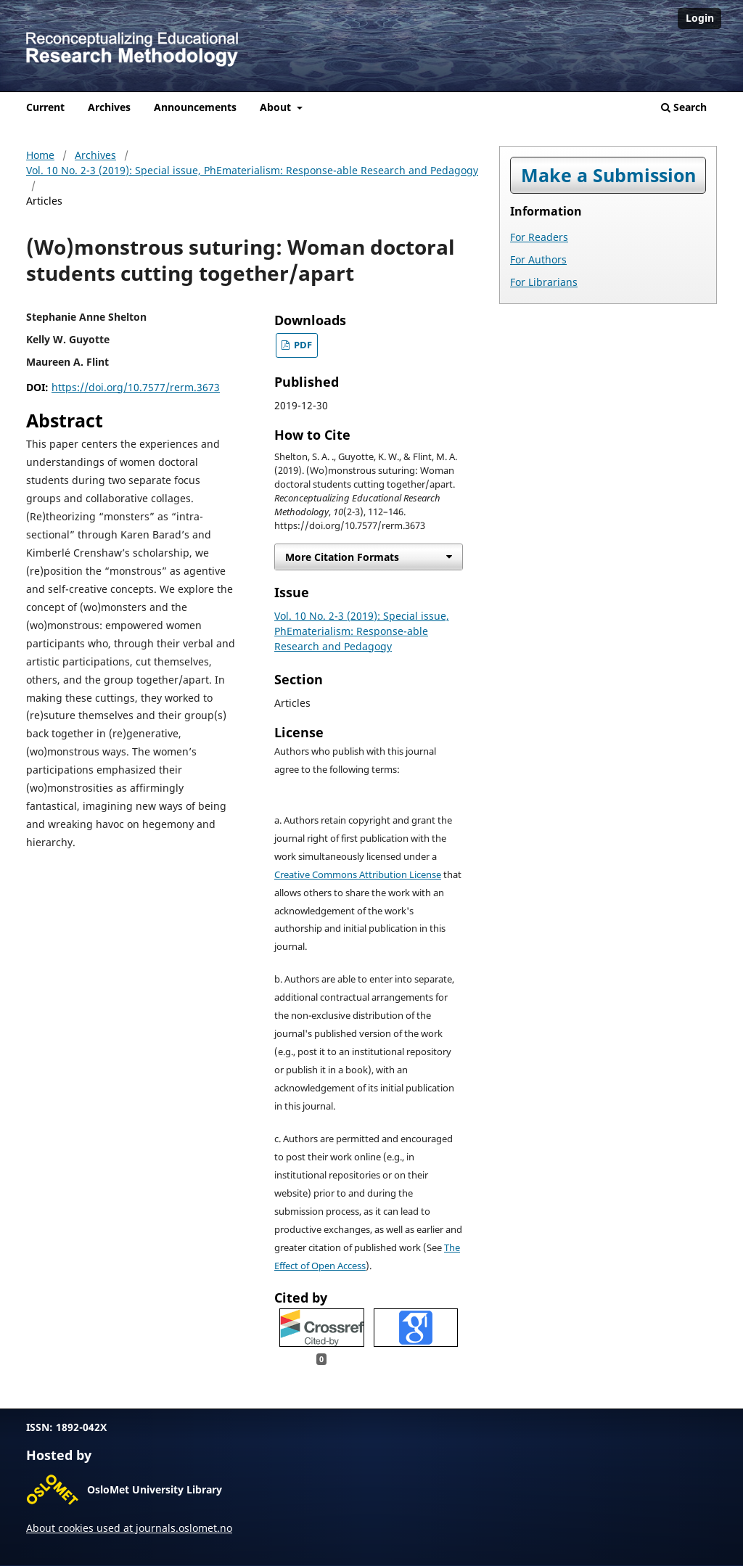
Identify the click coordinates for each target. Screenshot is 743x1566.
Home (40, 155)
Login (700, 18)
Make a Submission (608, 175)
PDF (302, 345)
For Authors (538, 259)
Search (684, 107)
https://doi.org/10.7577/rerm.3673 (136, 387)
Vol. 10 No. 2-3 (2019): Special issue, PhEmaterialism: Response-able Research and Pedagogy (252, 170)
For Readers (539, 237)
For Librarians (544, 282)
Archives (109, 107)
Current (45, 107)
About (277, 107)
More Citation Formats (342, 557)
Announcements (195, 107)
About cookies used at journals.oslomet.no (129, 1528)
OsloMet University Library (154, 1489)
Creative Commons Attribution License (357, 875)
